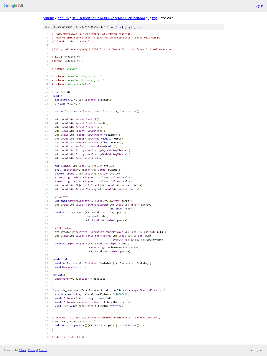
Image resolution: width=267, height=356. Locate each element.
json (260, 350)
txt (251, 350)
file (119, 27)
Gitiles (22, 350)
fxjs (154, 18)
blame (138, 27)
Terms (43, 350)
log (128, 27)
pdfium (48, 18)
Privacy (32, 350)
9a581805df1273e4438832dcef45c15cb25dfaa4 (108, 18)
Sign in (259, 6)
